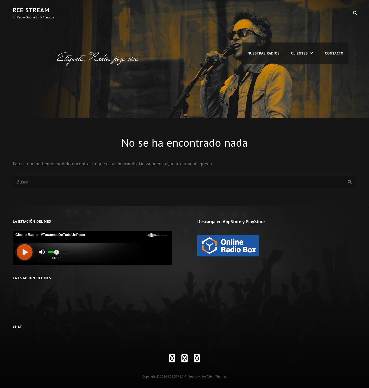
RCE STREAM (31, 10)
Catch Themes (217, 376)
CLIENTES (299, 12)
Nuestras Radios (264, 12)
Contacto (334, 12)
